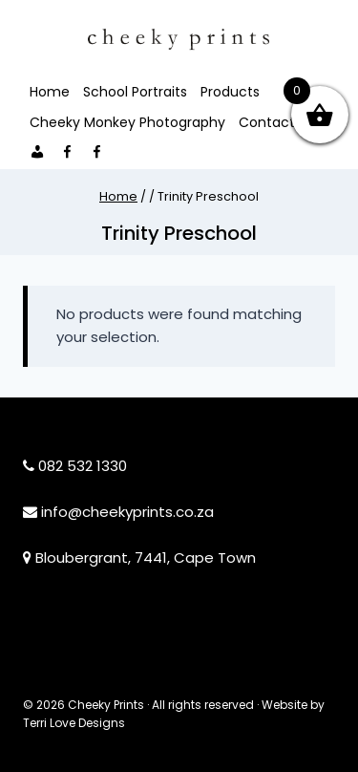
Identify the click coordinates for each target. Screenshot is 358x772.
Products (230, 91)
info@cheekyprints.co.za (127, 512)
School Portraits (135, 91)
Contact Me (279, 122)
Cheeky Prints (106, 705)
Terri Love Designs (74, 723)
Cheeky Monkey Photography (127, 122)
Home (50, 91)
